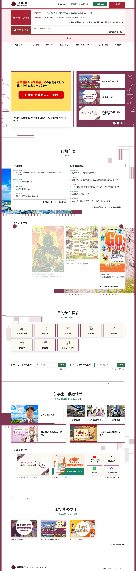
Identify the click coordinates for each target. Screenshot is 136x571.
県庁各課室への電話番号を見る (23, 561)
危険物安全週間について (80, 172)
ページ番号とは (119, 347)
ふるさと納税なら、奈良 (110, 59)
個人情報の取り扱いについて (115, 547)
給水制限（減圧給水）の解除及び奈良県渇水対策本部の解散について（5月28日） (39, 152)
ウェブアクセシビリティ (113, 554)
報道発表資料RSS (117, 185)
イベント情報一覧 (112, 264)
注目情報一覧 (47, 180)
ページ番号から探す (81, 343)
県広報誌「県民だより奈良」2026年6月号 (111, 91)
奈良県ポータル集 (108, 75)
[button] (62, 4)
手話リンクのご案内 (40, 556)
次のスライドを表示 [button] (118, 101)
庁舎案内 (42, 561)
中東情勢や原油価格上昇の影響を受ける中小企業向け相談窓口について (40, 97)
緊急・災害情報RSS (96, 22)
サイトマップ (109, 558)
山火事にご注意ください (24, 167)
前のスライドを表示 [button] (114, 101)
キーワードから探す (22, 343)
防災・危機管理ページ (115, 22)
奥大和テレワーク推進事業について (84, 151)
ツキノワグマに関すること (25, 160)
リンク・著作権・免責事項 (114, 551)
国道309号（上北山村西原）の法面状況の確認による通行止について (70, 17)
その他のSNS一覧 (113, 455)
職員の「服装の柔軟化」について (27, 174)
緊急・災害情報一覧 (77, 22)
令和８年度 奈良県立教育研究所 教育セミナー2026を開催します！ (95, 165)
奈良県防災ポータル (116, 32)
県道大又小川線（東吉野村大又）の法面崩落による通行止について (69, 13)
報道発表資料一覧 (100, 185)
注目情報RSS (61, 180)
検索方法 (63, 347)
